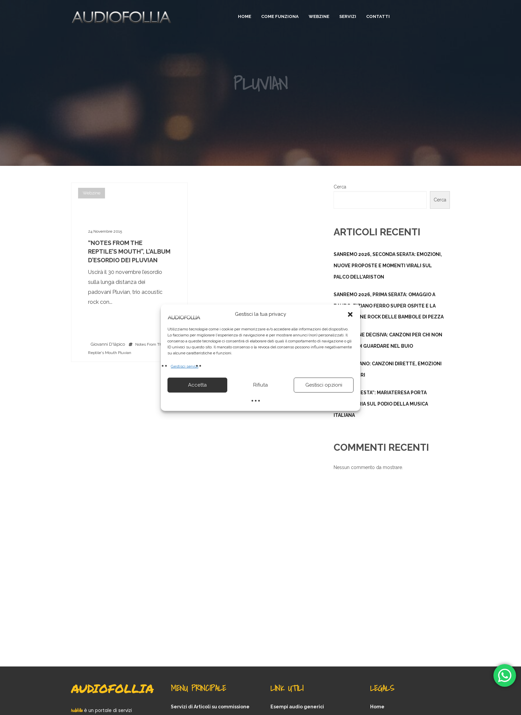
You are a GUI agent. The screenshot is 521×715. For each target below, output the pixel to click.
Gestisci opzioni (323, 385)
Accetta (197, 385)
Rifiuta (260, 385)
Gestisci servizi (184, 366)
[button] (350, 314)
